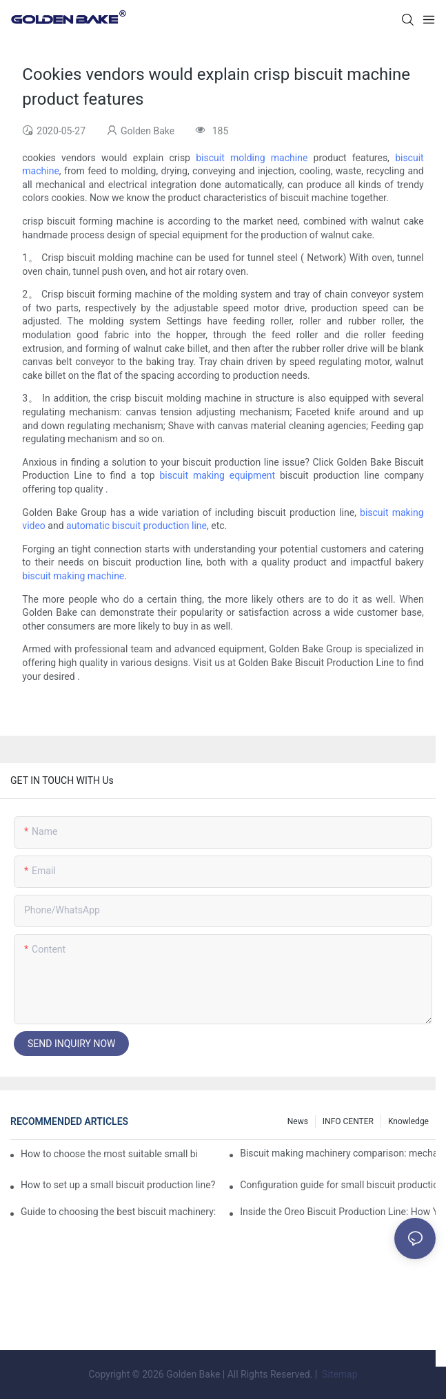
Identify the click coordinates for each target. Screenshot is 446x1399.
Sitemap (339, 1374)
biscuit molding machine (251, 157)
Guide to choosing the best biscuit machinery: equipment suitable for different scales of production (118, 1211)
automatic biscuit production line (136, 525)
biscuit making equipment (217, 475)
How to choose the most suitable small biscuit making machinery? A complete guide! (109, 1153)
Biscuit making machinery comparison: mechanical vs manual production (338, 1153)
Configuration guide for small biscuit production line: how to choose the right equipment (338, 1184)
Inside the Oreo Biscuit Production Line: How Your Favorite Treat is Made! (338, 1211)
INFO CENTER (348, 1121)
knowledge (408, 1121)
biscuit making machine (73, 575)
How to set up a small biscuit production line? (118, 1184)
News (297, 1121)
